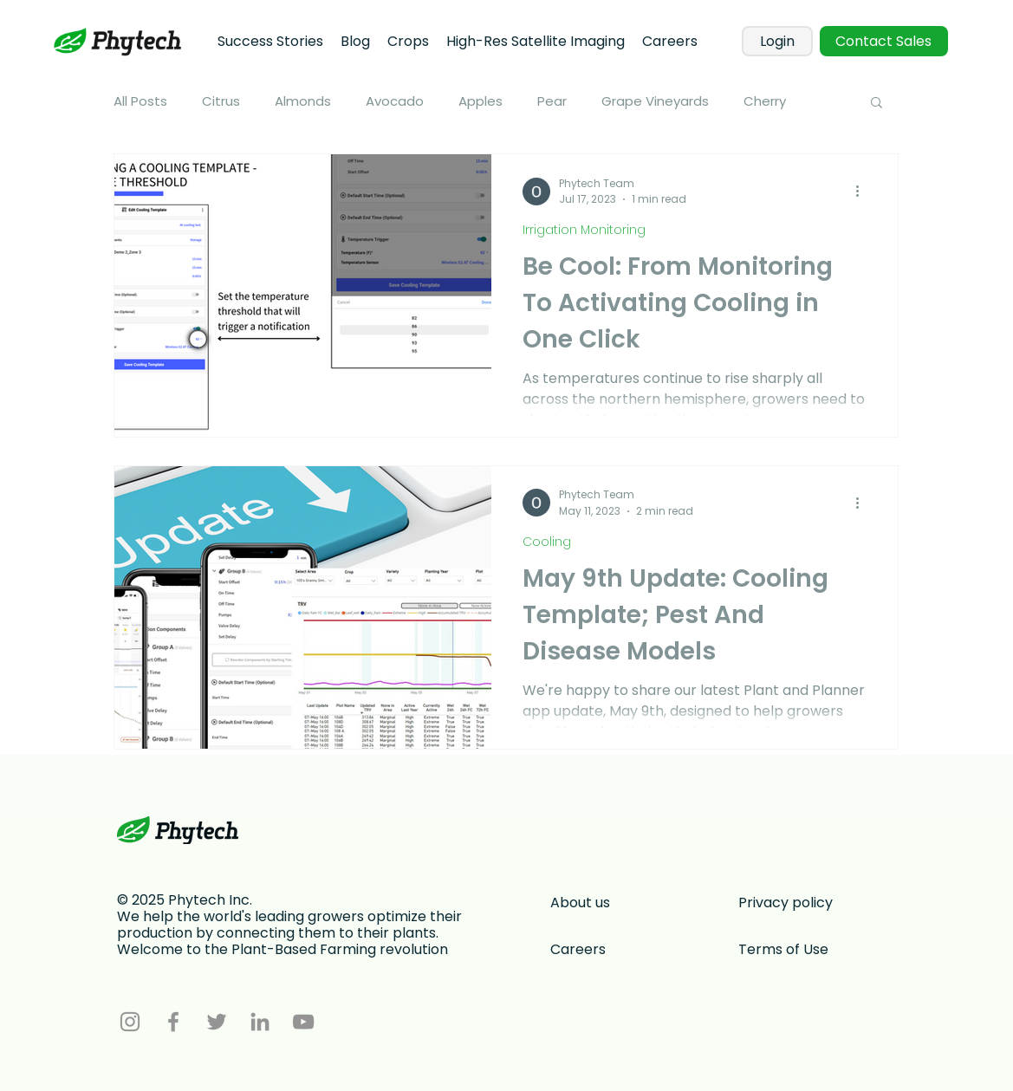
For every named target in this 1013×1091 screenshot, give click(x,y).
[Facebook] (173, 1022)
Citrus (221, 101)
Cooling (547, 542)
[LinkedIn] (260, 1022)
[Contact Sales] (884, 41)
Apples (480, 101)
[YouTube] (303, 1022)
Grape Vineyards (655, 101)
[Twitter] (217, 1022)
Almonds (303, 101)
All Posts (140, 101)
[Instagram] (130, 1022)
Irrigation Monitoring (584, 230)
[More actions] (864, 191)
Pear (552, 101)
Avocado (395, 101)
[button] (876, 103)
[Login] (777, 41)
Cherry (765, 101)
